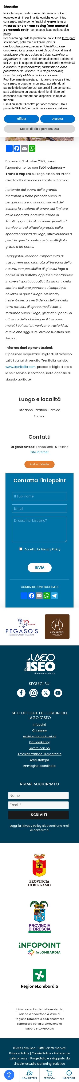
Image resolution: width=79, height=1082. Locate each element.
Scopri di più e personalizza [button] (39, 128)
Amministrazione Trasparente (40, 754)
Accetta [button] (57, 118)
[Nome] (38, 795)
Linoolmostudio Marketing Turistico (39, 1064)
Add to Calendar (39, 464)
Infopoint (39, 724)
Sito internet (40, 452)
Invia (39, 567)
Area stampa (39, 760)
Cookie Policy (41, 1053)
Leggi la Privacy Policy (26, 826)
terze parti (68, 38)
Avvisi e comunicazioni (39, 736)
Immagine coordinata (39, 766)
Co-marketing (39, 742)
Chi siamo (39, 730)
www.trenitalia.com (20, 366)
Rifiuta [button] (21, 118)
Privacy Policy (50, 549)
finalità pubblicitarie (46, 63)
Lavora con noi (39, 748)
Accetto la (42, 549)
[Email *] (38, 805)
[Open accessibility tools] (9, 1075)
